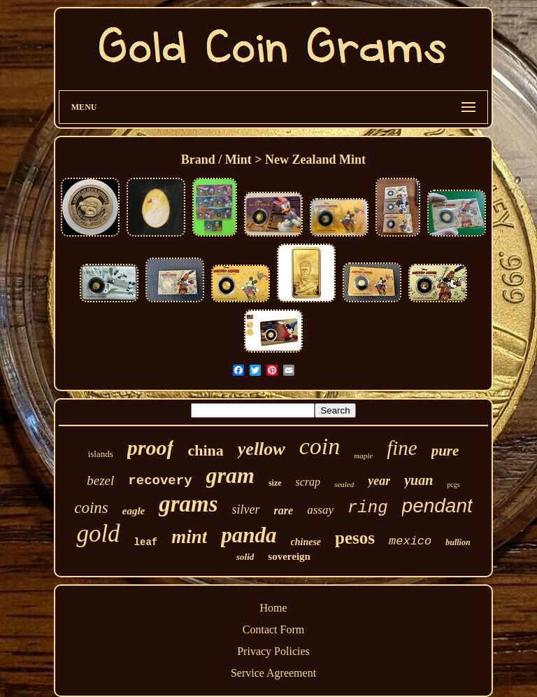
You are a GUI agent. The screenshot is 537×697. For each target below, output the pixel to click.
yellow (261, 449)
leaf (146, 542)
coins (91, 507)
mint (189, 536)
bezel (100, 480)
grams (188, 503)
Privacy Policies (273, 651)
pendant (437, 505)
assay (320, 509)
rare (284, 510)
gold (98, 533)
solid (245, 556)
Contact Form (273, 629)
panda (248, 535)
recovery (160, 480)
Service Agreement (273, 673)
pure (445, 450)
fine (402, 448)
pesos (355, 537)
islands (100, 454)
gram (230, 475)
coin (320, 446)
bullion (457, 542)
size (275, 483)
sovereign (289, 556)
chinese (306, 542)
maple (363, 455)
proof (150, 447)
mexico (410, 541)
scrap (308, 482)
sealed (344, 484)
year (379, 481)
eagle (133, 510)
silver (246, 509)
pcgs (453, 484)
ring (368, 507)
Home (273, 608)
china (205, 450)
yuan (418, 480)
